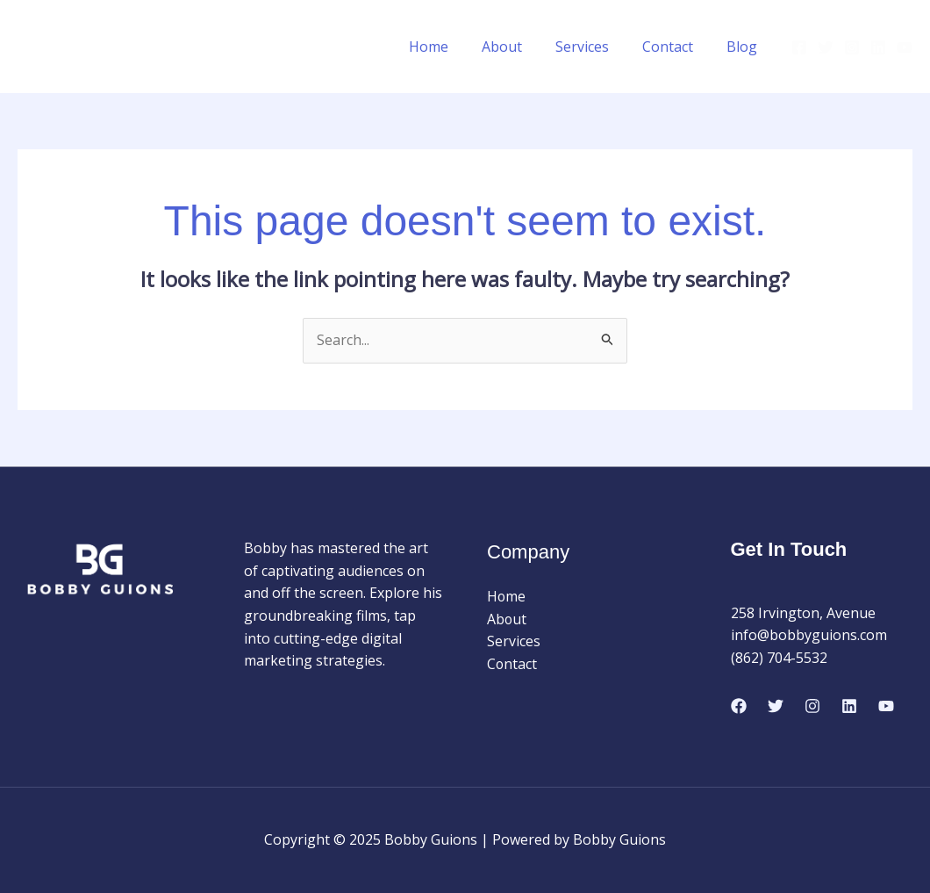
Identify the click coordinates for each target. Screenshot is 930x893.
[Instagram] (852, 47)
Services (595, 46)
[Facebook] (799, 47)
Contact (675, 46)
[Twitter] (825, 47)
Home (452, 46)
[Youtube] (904, 47)
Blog (744, 46)
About (520, 46)
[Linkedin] (878, 47)
